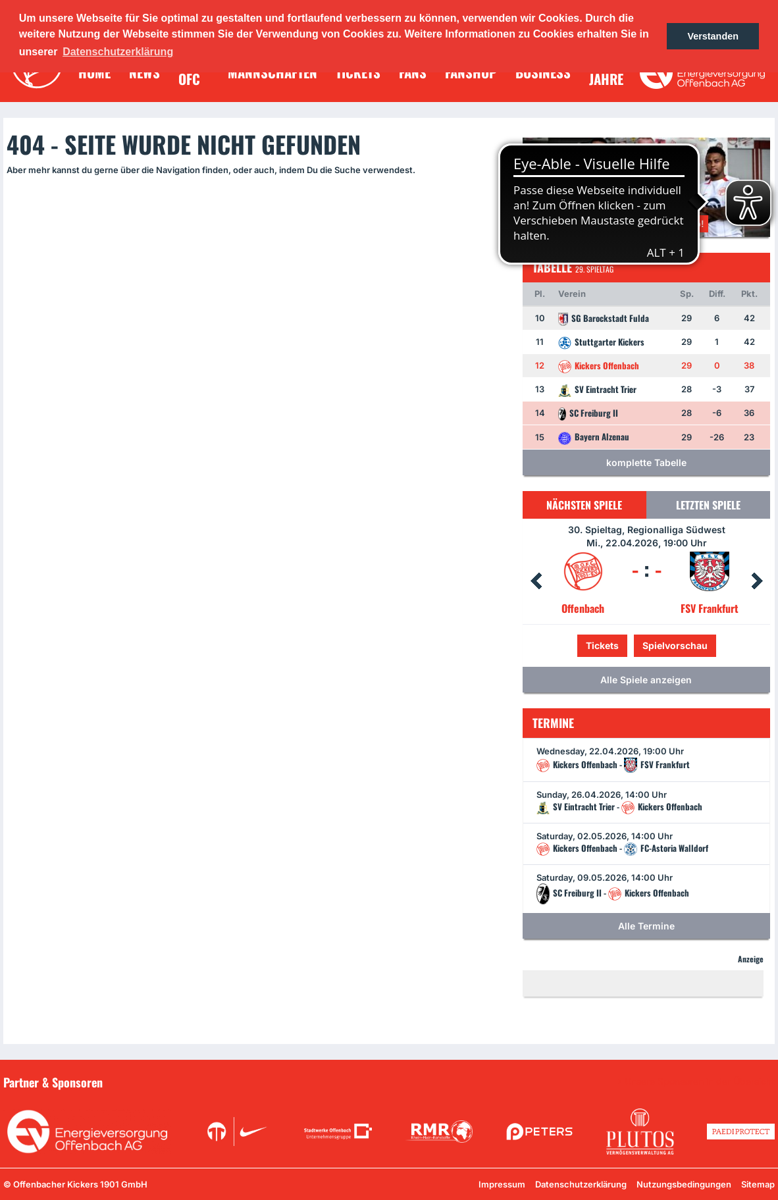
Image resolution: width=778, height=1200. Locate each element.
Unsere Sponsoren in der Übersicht (700, 1081)
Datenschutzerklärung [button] (118, 51)
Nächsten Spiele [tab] (584, 505)
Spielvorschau (675, 645)
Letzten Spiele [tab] (708, 505)
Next (757, 581)
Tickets (602, 645)
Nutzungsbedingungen (683, 1184)
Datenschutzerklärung (581, 1184)
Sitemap (758, 1184)
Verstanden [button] (713, 36)
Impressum (502, 1184)
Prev (536, 581)
